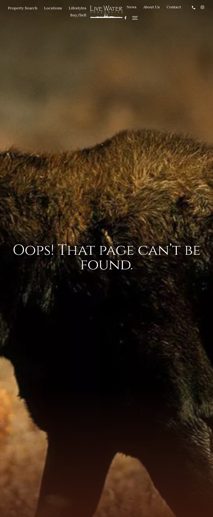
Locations (53, 8)
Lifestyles (77, 8)
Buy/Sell (78, 15)
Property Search (22, 8)
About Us (151, 7)
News (131, 7)
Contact (174, 7)
